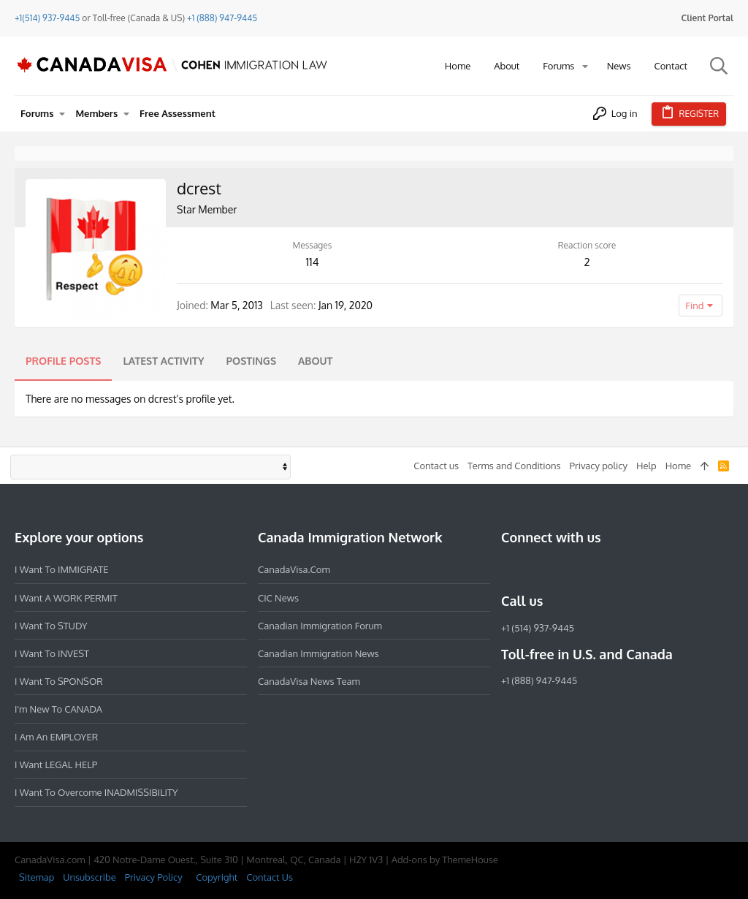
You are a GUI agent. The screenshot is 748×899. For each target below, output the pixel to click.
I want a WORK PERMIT (66, 598)
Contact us (436, 465)
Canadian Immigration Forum (320, 625)
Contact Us (269, 877)
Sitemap (36, 877)
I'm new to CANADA (58, 709)
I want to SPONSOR (59, 681)
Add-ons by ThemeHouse (445, 859)
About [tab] (315, 360)
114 (311, 262)
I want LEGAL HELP (56, 764)
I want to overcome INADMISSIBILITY (96, 792)
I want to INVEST (52, 653)
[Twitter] (589, 569)
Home (678, 465)
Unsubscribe (89, 877)
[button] (585, 66)
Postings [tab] (251, 360)
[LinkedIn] (562, 569)
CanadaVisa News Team (309, 681)
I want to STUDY (51, 625)
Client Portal (707, 17)
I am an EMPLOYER (56, 737)
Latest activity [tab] (163, 360)
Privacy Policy (154, 877)
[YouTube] (615, 569)
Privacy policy (598, 465)
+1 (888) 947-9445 (222, 17)
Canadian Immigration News (318, 653)
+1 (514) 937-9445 (537, 628)
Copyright (216, 877)
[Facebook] (510, 569)
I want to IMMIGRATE (62, 569)
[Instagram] (536, 569)
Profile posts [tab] (63, 360)
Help (646, 465)
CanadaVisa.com (294, 569)
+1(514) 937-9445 (47, 17)
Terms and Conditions (514, 465)
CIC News (278, 598)
